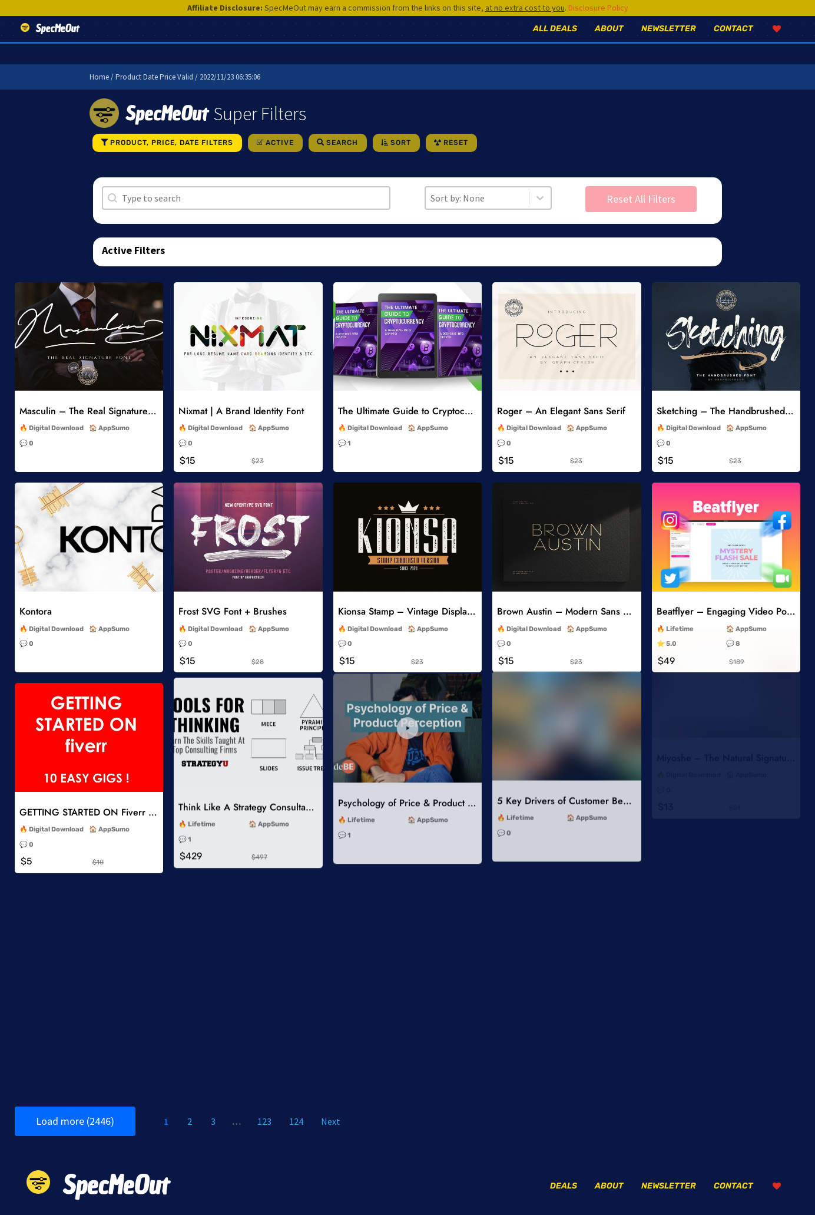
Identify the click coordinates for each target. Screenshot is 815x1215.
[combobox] (477, 198)
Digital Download (56, 428)
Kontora (35, 608)
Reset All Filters (641, 199)
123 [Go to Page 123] (264, 1121)
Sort (400, 142)
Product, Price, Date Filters (171, 142)
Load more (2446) (75, 1121)
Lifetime (680, 574)
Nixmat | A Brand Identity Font (241, 411)
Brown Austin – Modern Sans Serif (569, 575)
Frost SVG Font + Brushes (232, 602)
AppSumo (114, 428)
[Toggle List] (540, 198)
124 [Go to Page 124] (296, 1121)
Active (280, 142)
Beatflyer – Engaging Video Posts (727, 557)
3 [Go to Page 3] (213, 1121)
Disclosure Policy (598, 7)
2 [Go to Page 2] (189, 1121)
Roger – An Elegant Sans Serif (561, 411)
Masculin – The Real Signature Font (93, 411)
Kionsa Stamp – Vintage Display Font (415, 590)
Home (99, 77)
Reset (455, 142)
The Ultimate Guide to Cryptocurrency (417, 411)
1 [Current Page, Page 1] (166, 1121)
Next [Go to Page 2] (330, 1121)
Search (342, 142)
